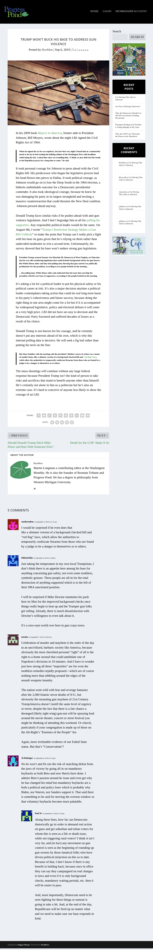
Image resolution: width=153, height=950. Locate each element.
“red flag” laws (89, 359)
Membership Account (131, 13)
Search (116, 33)
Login (107, 13)
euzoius (24, 638)
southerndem (27, 523)
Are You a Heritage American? (127, 108)
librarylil (122, 179)
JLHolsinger (27, 760)
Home (94, 13)
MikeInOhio (27, 559)
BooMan (47, 51)
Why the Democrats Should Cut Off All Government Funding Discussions (128, 117)
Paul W (38, 815)
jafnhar (122, 208)
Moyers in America (50, 134)
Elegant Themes (24, 946)
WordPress (45, 946)
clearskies (123, 194)
